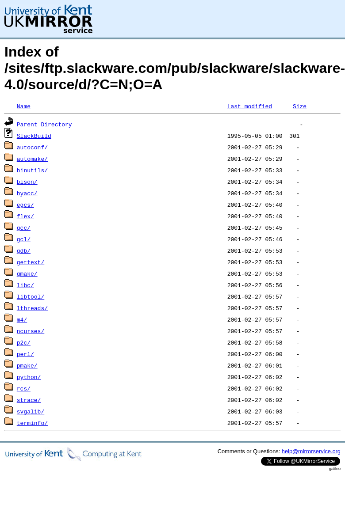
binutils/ (32, 170)
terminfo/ (32, 423)
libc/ (25, 285)
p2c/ (24, 342)
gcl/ (24, 239)
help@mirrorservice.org (311, 451)
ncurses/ (30, 331)
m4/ (22, 319)
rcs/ (24, 388)
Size (300, 106)
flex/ (25, 216)
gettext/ (30, 262)
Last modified (249, 106)
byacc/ (27, 193)
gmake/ (27, 273)
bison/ (27, 182)
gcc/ (24, 227)
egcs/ (25, 205)
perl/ (25, 354)
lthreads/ (32, 308)
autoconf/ (32, 147)
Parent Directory (44, 124)
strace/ (29, 400)
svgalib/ (30, 411)
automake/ (32, 159)
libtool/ (30, 296)
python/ (29, 377)
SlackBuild (34, 136)
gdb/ (24, 250)
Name (24, 106)
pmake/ (27, 365)
